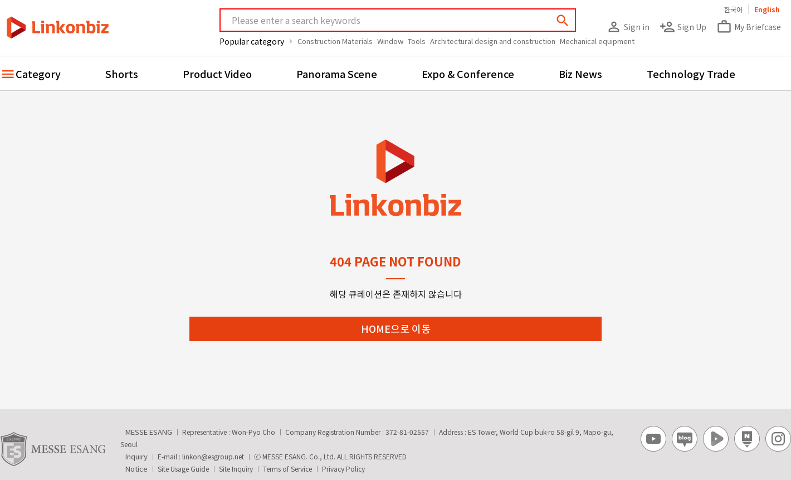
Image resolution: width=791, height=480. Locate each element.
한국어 (733, 9)
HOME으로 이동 (396, 328)
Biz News (580, 73)
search (562, 20)
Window (390, 41)
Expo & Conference (468, 73)
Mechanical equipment (597, 41)
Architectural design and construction (492, 41)
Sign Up (683, 26)
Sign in (628, 26)
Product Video (217, 73)
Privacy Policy (343, 468)
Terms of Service (287, 468)
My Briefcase (748, 26)
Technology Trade (691, 73)
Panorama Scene (336, 73)
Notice (136, 468)
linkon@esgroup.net (213, 456)
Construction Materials (335, 41)
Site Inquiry (236, 468)
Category (38, 73)
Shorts (121, 73)
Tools (417, 41)
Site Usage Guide (183, 468)
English (767, 9)
